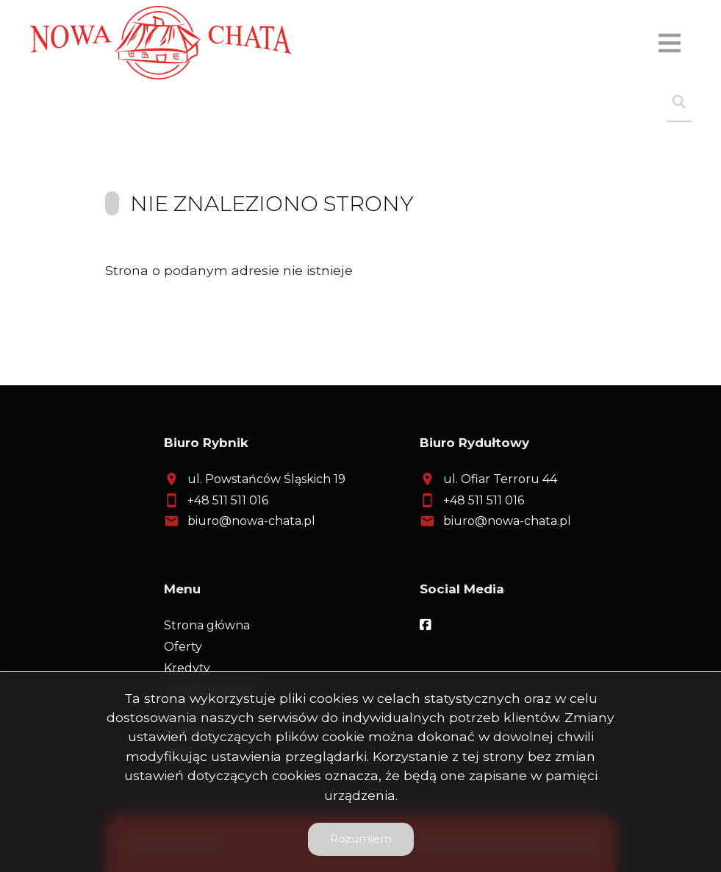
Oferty (183, 647)
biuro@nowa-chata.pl (251, 521)
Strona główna (207, 625)
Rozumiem (361, 839)
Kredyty (187, 668)
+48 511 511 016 (227, 500)
